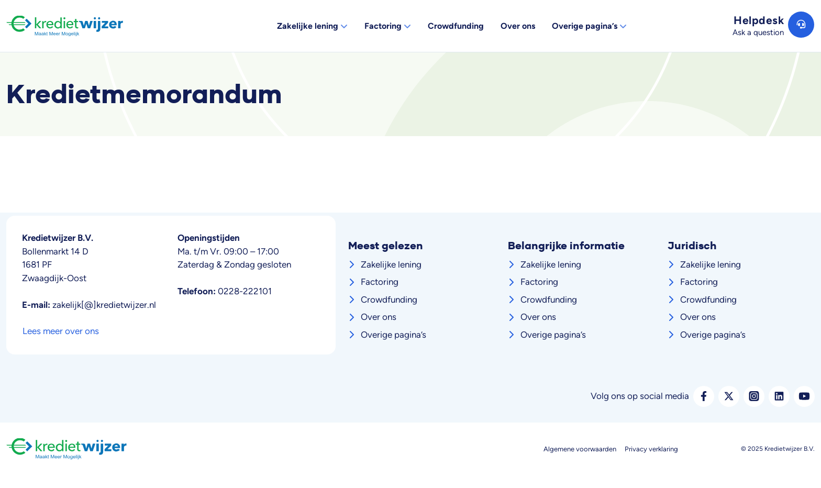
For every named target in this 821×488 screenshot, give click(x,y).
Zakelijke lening (391, 264)
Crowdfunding (389, 299)
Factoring (379, 281)
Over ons (378, 317)
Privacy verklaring (651, 449)
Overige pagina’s (393, 334)
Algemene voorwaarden (579, 449)
